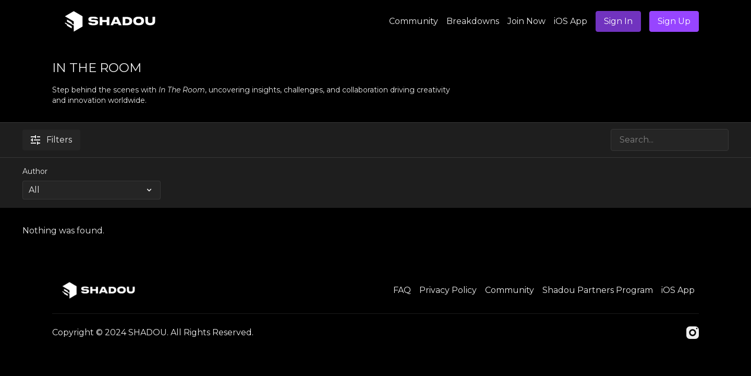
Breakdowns (472, 21)
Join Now (526, 21)
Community (413, 21)
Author (34, 171)
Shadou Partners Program (597, 290)
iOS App (570, 21)
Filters (51, 140)
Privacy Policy (448, 290)
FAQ (402, 290)
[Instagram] (692, 332)
